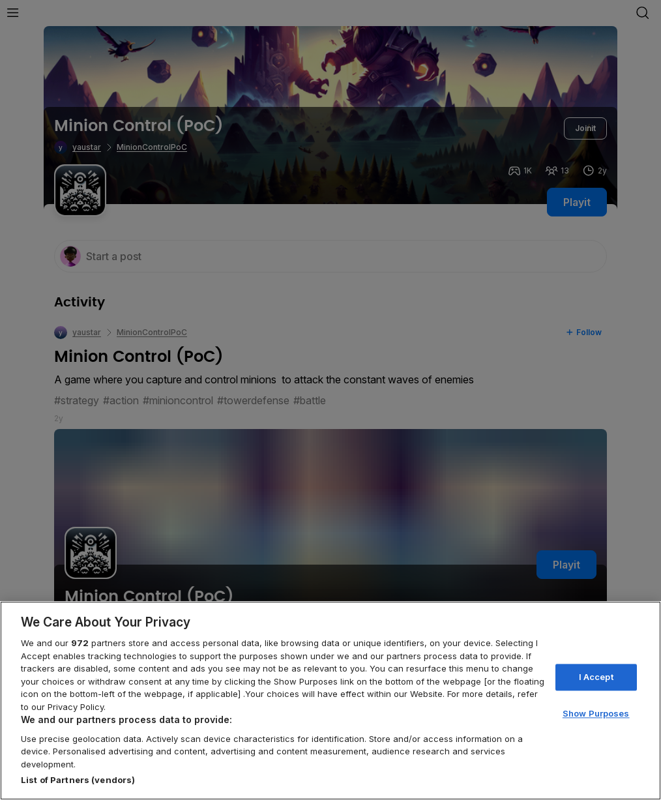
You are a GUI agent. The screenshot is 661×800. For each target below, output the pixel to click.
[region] (330, 700)
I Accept (596, 677)
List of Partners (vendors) (78, 780)
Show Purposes (596, 714)
